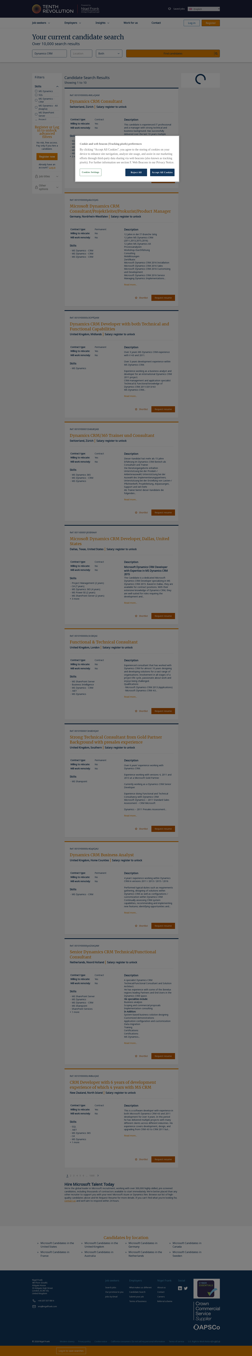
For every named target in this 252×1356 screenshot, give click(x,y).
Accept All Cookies (162, 172)
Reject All (136, 172)
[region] (127, 159)
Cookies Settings (90, 172)
